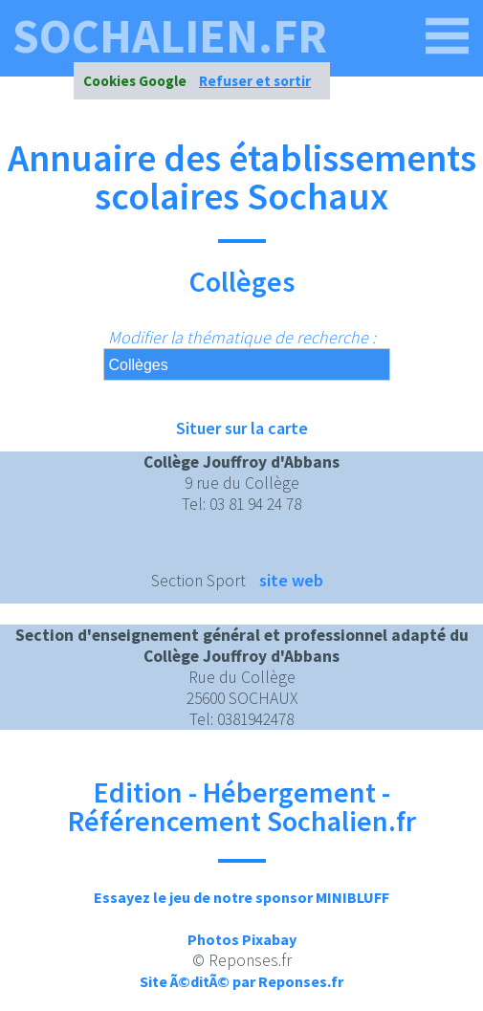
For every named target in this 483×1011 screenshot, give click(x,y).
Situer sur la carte (242, 428)
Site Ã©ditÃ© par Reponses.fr (241, 981)
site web (291, 580)
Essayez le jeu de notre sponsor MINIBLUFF (241, 897)
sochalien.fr (169, 36)
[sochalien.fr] (448, 36)
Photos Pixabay (241, 939)
